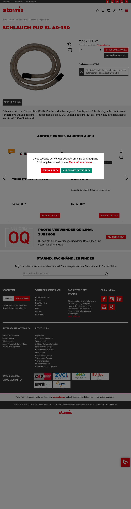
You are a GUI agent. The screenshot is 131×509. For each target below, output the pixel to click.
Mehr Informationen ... (82, 162)
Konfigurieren (50, 170)
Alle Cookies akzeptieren (76, 170)
